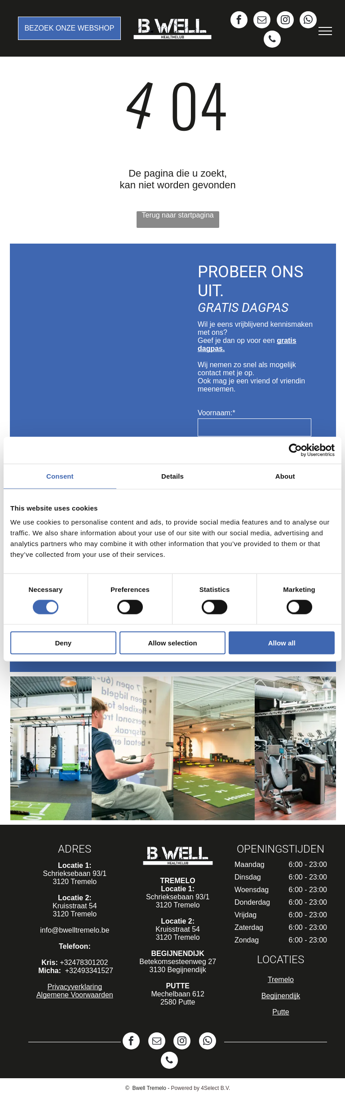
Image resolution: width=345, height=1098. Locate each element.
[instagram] (285, 21)
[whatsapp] (308, 21)
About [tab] (285, 476)
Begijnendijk (280, 996)
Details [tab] (172, 476)
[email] (261, 21)
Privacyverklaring (74, 987)
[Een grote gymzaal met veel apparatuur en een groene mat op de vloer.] (214, 748)
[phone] (272, 40)
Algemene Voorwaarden (74, 995)
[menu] (325, 31)
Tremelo (281, 979)
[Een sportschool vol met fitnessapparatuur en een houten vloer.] (295, 748)
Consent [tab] (60, 476)
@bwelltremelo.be (80, 930)
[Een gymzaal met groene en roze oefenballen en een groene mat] (51, 748)
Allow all (282, 643)
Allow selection (172, 643)
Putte (280, 1012)
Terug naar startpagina (178, 215)
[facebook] (239, 21)
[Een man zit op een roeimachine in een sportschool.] (132, 748)
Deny (63, 643)
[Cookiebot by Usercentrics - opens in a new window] (295, 450)
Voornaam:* (216, 413)
